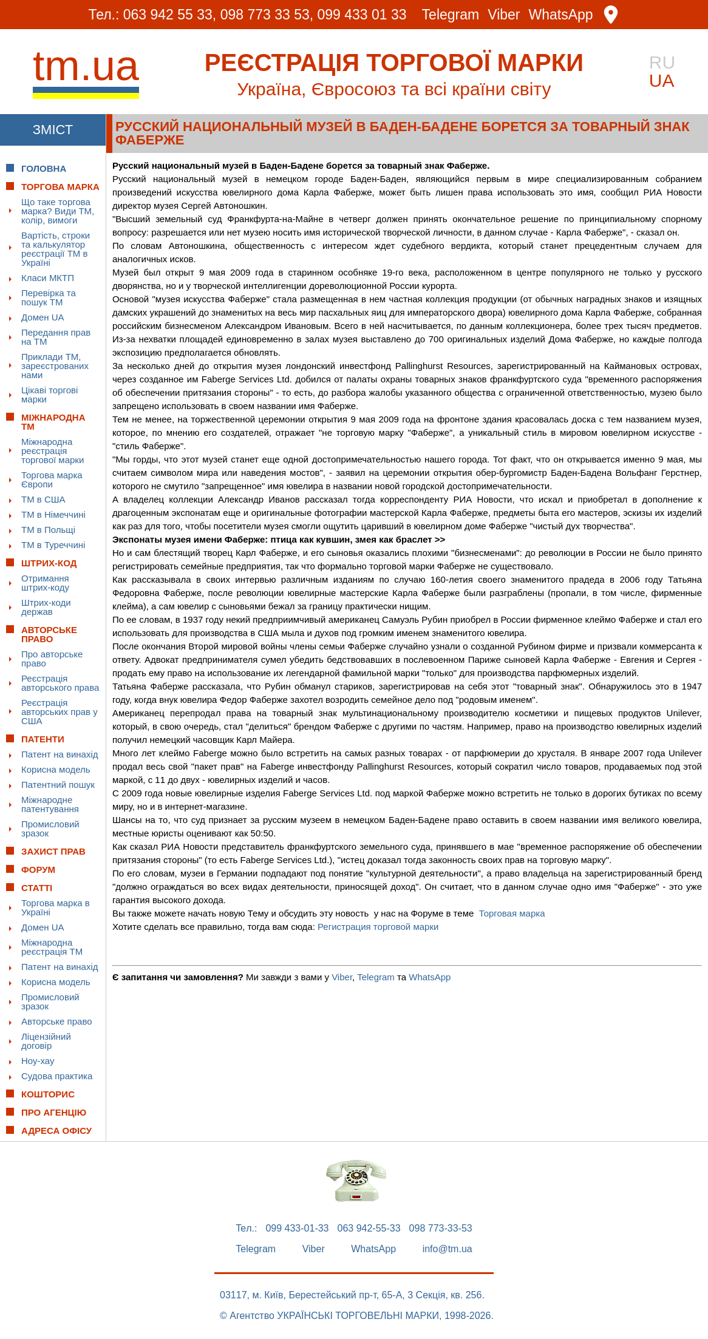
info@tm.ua (447, 1249)
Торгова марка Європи (52, 479)
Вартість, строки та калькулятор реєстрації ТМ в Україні (55, 249)
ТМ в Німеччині (53, 514)
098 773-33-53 (440, 1228)
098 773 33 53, (266, 14)
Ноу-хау (38, 1060)
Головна (43, 168)
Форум (38, 869)
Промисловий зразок (50, 828)
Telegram (451, 15)
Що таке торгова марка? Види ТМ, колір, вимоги (57, 211)
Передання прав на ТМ (55, 337)
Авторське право (56, 1021)
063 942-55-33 (369, 1228)
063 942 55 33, (169, 14)
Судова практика (56, 1075)
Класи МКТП (47, 277)
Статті (36, 888)
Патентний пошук (58, 784)
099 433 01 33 (362, 14)
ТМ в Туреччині (53, 544)
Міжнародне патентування (50, 804)
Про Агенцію (53, 1112)
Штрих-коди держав (46, 607)
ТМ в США (43, 499)
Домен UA (42, 317)
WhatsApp (561, 15)
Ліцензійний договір (46, 1041)
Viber (504, 15)
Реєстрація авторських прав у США (59, 711)
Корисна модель (55, 769)
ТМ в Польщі (48, 529)
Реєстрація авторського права (60, 683)
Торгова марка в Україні (55, 907)
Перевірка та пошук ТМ (48, 297)
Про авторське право (52, 658)
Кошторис (48, 1094)
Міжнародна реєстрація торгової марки (52, 450)
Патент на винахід (59, 754)
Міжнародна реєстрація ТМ (52, 947)
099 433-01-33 (296, 1228)
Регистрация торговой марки (378, 926)
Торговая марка (512, 913)
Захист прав (53, 851)
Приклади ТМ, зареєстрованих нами (55, 365)
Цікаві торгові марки (49, 394)
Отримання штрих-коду (45, 583)
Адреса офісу (56, 1130)
